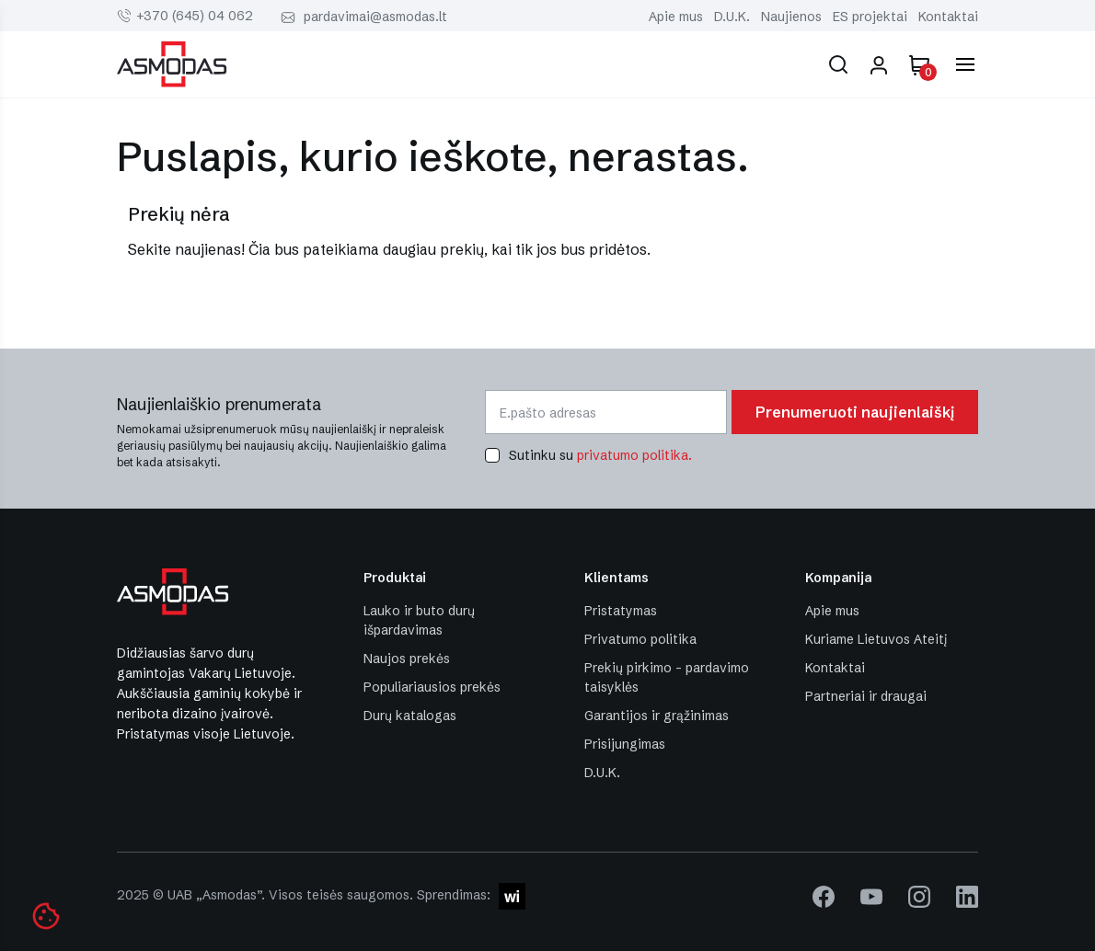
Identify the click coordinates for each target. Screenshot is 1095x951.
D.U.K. (732, 16)
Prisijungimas (624, 744)
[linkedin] (967, 896)
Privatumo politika (640, 639)
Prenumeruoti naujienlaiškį (854, 412)
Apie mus (676, 16)
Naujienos (791, 16)
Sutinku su (600, 455)
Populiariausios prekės (432, 687)
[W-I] (509, 895)
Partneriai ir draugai (866, 696)
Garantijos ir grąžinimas (656, 715)
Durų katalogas (409, 715)
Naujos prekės (406, 658)
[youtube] (871, 896)
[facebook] (824, 896)
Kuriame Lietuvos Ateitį (876, 639)
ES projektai (870, 16)
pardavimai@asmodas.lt (375, 16)
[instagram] (919, 896)
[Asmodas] (172, 62)
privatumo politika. (634, 455)
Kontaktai (948, 16)
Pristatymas (620, 610)
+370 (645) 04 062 (194, 15)
